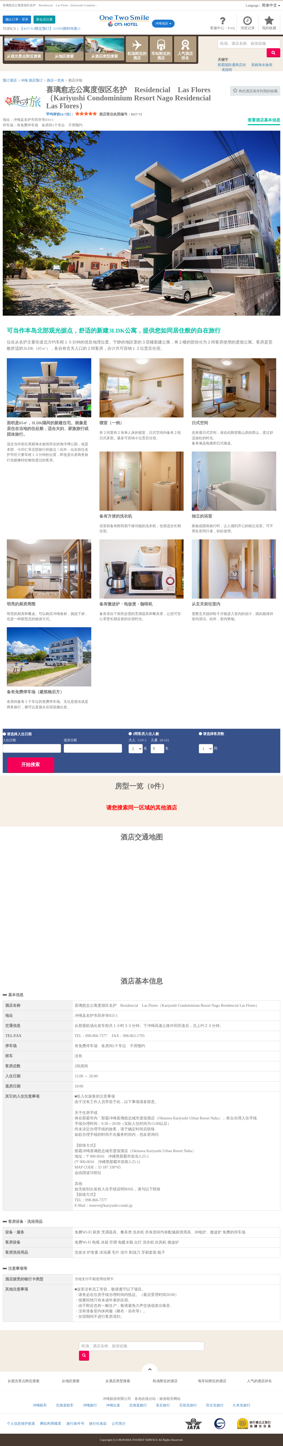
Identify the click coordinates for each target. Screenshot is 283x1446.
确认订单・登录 (16, 19)
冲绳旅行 (90, 1405)
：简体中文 (263, 5)
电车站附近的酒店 (212, 1381)
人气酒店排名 (185, 49)
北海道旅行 (138, 1405)
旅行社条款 (98, 1423)
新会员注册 (44, 19)
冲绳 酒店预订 (32, 80)
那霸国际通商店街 (232, 65)
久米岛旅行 (241, 1405)
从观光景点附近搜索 (23, 48)
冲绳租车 (40, 1405)
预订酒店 (10, 80)
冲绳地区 (163, 23)
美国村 (227, 70)
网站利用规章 (50, 1423)
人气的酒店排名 (259, 1381)
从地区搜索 (64, 48)
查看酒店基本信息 (264, 120)
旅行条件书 (75, 1423)
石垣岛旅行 (188, 1405)
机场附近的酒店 (137, 49)
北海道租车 (65, 1405)
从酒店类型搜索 (104, 48)
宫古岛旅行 (215, 1405)
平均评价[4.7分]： (60, 114)
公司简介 (119, 1423)
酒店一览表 (55, 80)
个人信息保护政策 (21, 1423)
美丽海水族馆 (261, 65)
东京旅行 (163, 1405)
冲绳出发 (113, 1405)
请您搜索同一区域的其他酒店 (141, 808)
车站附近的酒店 (161, 49)
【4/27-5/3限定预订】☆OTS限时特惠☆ (50, 28)
